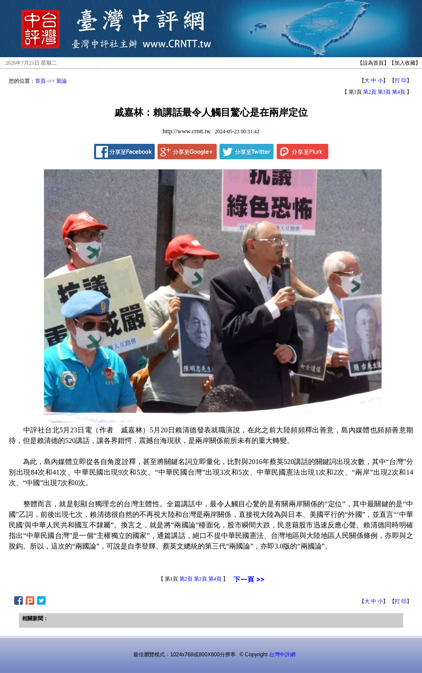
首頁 (40, 81)
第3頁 (384, 92)
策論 (61, 81)
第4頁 (398, 92)
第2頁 (369, 92)
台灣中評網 (282, 654)
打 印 (401, 80)
